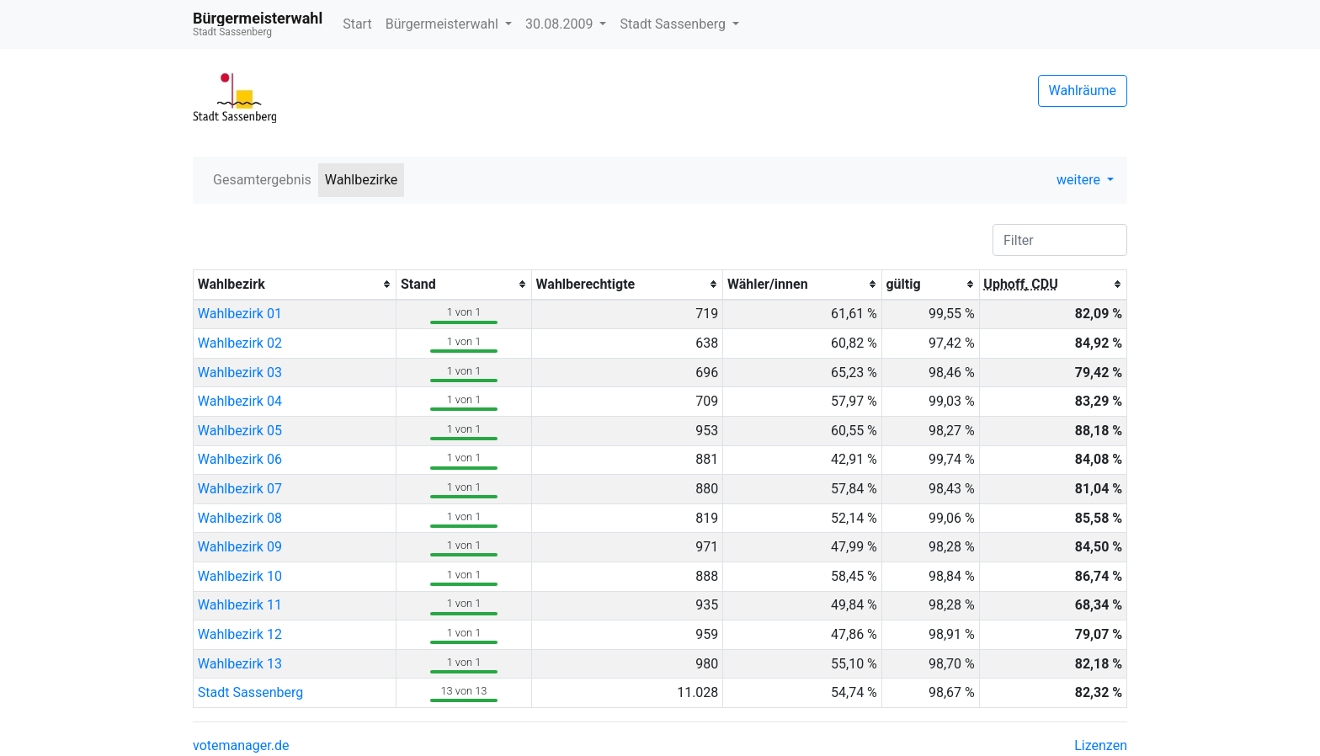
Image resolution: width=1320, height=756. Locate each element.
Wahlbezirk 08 (240, 518)
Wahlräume (1083, 90)
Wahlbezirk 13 (240, 664)
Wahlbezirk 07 (240, 489)
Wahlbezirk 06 (240, 459)
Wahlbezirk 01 (240, 314)
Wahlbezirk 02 (240, 343)
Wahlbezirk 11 (240, 605)
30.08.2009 (560, 24)
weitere (1080, 180)
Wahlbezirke (361, 180)
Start (357, 24)
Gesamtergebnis (262, 180)
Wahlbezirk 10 (240, 576)
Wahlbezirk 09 (240, 547)
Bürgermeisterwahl (444, 24)
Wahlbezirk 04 (240, 401)
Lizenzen (1100, 745)
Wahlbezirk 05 (240, 431)
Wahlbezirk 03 (240, 373)
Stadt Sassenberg (674, 24)
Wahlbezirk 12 (240, 634)
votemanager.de (241, 745)
